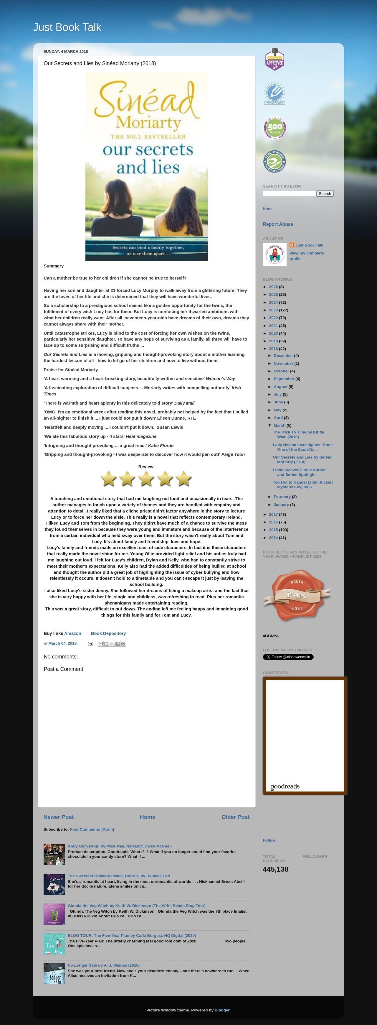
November (284, 363)
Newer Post (59, 817)
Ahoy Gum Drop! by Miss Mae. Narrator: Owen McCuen (120, 846)
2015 (274, 530)
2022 (274, 318)
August (281, 387)
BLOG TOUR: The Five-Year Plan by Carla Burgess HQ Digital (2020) (132, 935)
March (280, 425)
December (284, 355)
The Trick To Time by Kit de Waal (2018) (298, 434)
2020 (274, 333)
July (278, 394)
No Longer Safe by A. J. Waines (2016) (104, 965)
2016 (274, 522)
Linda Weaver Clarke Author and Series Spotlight (299, 472)
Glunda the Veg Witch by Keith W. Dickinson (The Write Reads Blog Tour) (137, 906)
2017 (274, 514)
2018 (274, 348)
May (278, 410)
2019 (274, 341)
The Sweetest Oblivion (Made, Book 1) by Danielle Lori (119, 876)
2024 (274, 302)
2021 (274, 325)
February (283, 497)
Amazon (72, 633)
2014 (274, 538)
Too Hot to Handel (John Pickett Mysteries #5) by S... (303, 484)
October (282, 371)
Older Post (235, 817)
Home (147, 817)
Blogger (222, 1010)
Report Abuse (278, 224)
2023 (274, 310)
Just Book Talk (67, 27)
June (279, 402)
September (285, 379)
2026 (274, 287)
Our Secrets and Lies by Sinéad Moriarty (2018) (303, 459)
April (279, 417)
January (282, 504)
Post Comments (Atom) (92, 829)
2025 (274, 294)
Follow (269, 840)
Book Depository (108, 633)
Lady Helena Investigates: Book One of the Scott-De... (303, 447)
